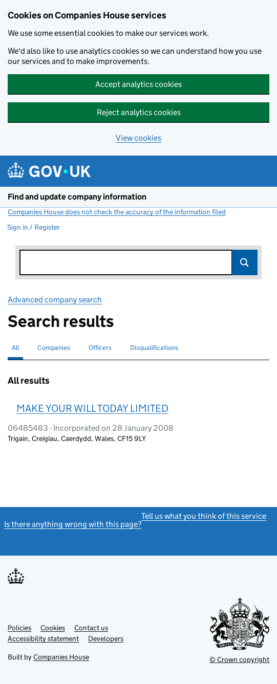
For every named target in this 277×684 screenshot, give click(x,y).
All (15, 347)
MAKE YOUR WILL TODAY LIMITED (92, 408)
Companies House (61, 656)
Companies (53, 347)
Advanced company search (55, 299)
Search (245, 262)
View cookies (138, 138)
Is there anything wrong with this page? (72, 524)
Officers (100, 347)
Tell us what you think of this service (203, 516)
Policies (19, 627)
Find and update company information (77, 197)
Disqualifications (154, 347)
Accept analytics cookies (138, 84)
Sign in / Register (33, 227)
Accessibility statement (43, 638)
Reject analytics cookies (139, 112)
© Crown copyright (239, 659)
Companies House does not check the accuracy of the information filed (117, 211)
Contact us (91, 627)
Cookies (52, 627)
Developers (105, 638)
